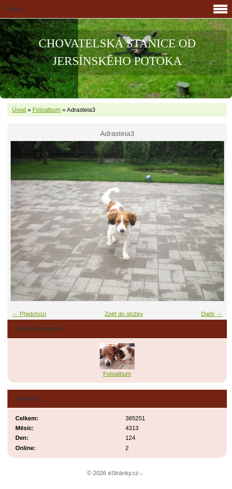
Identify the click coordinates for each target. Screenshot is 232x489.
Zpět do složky (123, 313)
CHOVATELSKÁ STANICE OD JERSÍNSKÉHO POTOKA (117, 52)
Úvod (19, 109)
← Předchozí (29, 313)
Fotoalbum (46, 109)
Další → (211, 313)
